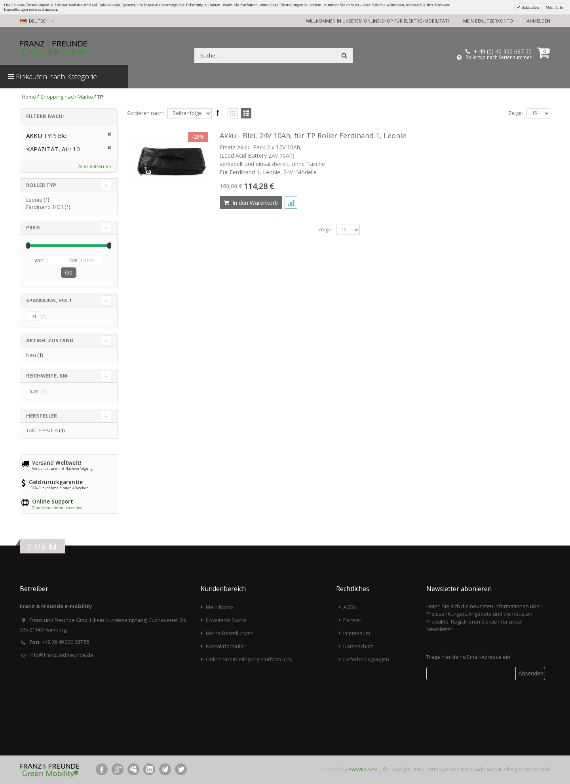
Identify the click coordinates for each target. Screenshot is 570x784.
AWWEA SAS (363, 769)
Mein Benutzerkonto (488, 21)
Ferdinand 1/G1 (44, 206)
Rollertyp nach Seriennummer (499, 57)
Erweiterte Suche (226, 620)
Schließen (530, 7)
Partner (352, 620)
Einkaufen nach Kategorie (52, 76)
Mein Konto (219, 606)
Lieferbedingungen (366, 659)
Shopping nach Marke (66, 96)
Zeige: (515, 112)
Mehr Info (554, 7)
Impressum (356, 633)
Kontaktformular (225, 646)
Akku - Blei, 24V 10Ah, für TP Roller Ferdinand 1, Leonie (313, 135)
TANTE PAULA (42, 430)
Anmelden (538, 21)
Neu (31, 355)
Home (29, 96)
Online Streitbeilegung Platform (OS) (249, 659)
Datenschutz (358, 646)
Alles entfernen (94, 166)
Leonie (34, 199)
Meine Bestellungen (230, 633)
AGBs (349, 606)
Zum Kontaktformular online (57, 507)
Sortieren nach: (145, 112)
